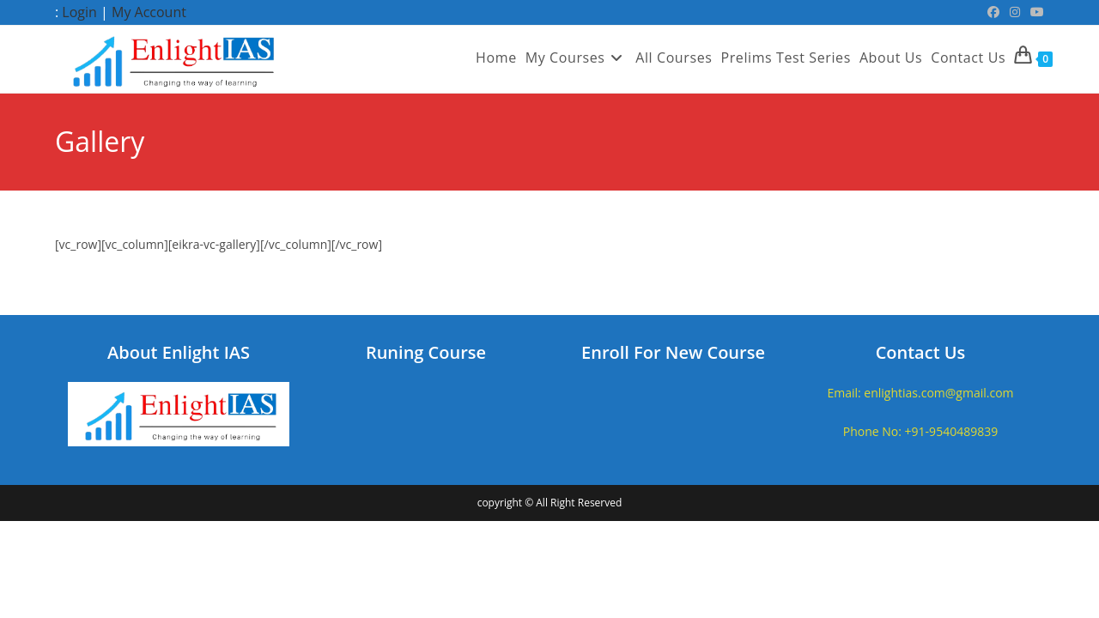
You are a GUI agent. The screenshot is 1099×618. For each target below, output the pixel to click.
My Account (149, 12)
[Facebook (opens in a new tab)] (993, 12)
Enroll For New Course (673, 352)
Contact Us (921, 352)
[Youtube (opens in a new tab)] (1034, 12)
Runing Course (426, 352)
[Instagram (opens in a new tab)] (1015, 12)
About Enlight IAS (178, 352)
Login (79, 12)
